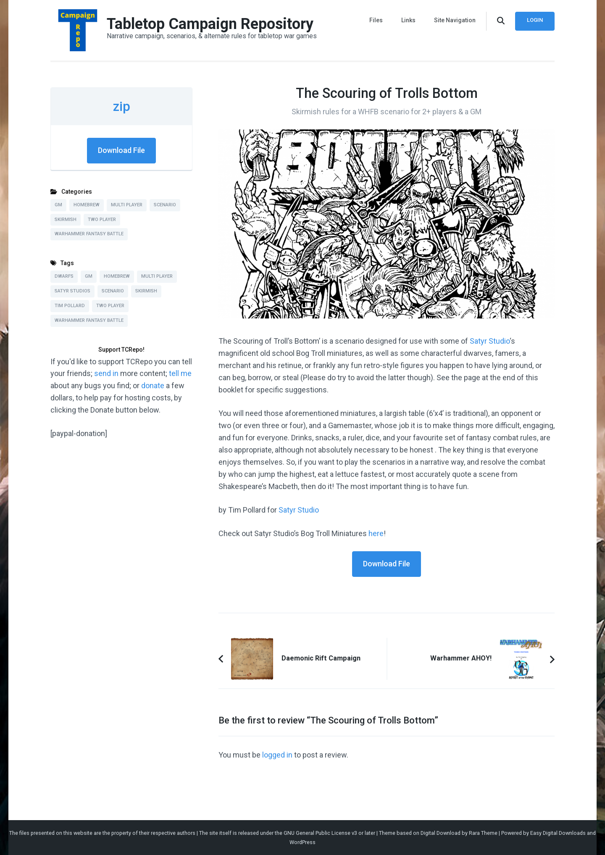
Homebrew (87, 205)
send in (106, 373)
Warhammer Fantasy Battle (89, 234)
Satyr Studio (490, 341)
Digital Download (440, 833)
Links (408, 20)
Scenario (165, 205)
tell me (180, 373)
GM (58, 205)
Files (376, 20)
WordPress (302, 842)
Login (535, 20)
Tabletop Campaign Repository (210, 24)
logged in (277, 754)
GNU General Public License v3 (320, 833)
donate (152, 385)
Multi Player (126, 205)
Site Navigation (455, 20)
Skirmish (65, 219)
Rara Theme (483, 833)
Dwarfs (64, 276)
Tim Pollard (70, 305)
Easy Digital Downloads (558, 833)
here (376, 533)
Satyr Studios (72, 291)
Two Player (102, 219)
